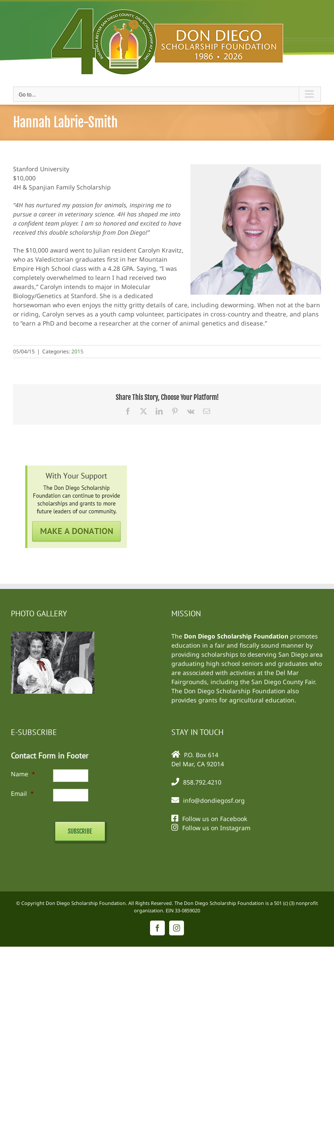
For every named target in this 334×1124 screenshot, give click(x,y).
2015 (77, 351)
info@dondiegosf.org (214, 800)
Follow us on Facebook (214, 819)
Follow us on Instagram (216, 828)
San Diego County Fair (283, 682)
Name (23, 774)
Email (22, 793)
